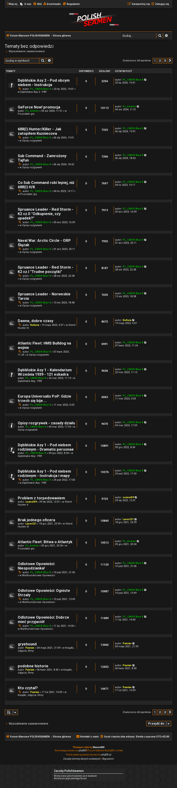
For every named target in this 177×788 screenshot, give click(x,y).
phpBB (82, 750)
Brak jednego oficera (36, 520)
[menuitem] (25, 4)
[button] (170, 60)
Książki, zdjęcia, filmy (30, 695)
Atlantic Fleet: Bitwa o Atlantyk (45, 542)
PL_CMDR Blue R (40, 88)
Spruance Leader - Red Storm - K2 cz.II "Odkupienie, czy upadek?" (45, 213)
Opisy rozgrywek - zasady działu (46, 423)
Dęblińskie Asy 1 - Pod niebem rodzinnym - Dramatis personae (46, 447)
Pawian (29, 647)
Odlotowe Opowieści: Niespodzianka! (36, 566)
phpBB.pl (106, 754)
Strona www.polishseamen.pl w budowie (75, 776)
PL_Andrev (32, 110)
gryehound (27, 644)
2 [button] (160, 60)
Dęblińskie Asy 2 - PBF (33, 91)
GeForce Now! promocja (39, 107)
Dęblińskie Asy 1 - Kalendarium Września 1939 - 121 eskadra (45, 372)
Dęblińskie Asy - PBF (30, 381)
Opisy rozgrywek (32, 140)
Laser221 (30, 523)
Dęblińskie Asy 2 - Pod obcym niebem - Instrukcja (44, 82)
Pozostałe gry (26, 113)
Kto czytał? (28, 688)
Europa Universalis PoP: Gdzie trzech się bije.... (44, 398)
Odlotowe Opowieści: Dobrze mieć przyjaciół (43, 619)
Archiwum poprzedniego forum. (70, 778)
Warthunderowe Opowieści (38, 575)
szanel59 (31, 501)
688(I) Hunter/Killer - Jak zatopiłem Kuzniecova (39, 131)
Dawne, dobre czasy (35, 321)
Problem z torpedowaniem (41, 498)
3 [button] (165, 60)
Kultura (34, 325)
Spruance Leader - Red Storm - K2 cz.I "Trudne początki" (45, 269)
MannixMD (99, 747)
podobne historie (33, 666)
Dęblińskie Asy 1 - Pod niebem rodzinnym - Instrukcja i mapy (44, 473)
